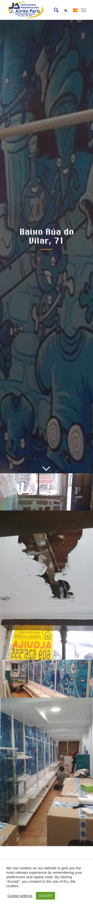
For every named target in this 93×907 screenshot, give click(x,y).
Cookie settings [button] (19, 896)
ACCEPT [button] (45, 896)
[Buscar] (54, 10)
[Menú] (83, 10)
